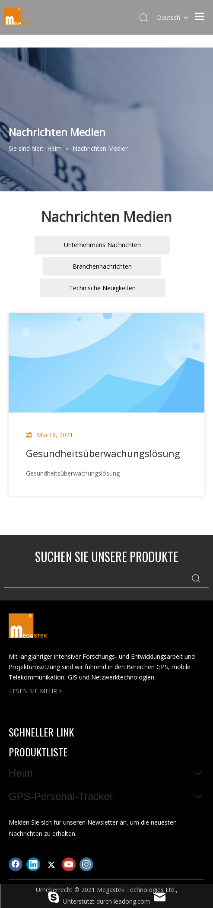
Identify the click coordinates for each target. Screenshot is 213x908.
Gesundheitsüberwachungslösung (103, 453)
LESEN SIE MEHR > (35, 691)
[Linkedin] (33, 864)
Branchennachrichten (102, 266)
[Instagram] (86, 864)
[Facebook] (15, 864)
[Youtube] (69, 864)
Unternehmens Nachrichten (102, 245)
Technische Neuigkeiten (102, 288)
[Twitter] (51, 864)
